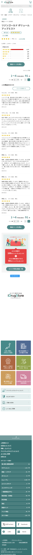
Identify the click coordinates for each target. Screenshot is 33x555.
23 (26, 499)
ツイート (15, 276)
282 (26, 511)
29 (26, 507)
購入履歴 (11, 11)
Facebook (24, 524)
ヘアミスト (23, 15)
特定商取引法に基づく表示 (8, 542)
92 (26, 476)
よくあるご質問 (5, 454)
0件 (28, 52)
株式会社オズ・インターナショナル (18, 549)
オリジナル (16, 15)
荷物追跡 (4, 544)
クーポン (21, 11)
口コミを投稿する (21, 88)
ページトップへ (16, 438)
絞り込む (6, 32)
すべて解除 (5, 35)
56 (26, 503)
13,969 (25, 479)
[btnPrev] (25, 79)
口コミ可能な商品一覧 (16, 269)
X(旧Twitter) (9, 524)
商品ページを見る (15, 64)
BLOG (24, 532)
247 (26, 491)
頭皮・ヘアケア (8, 15)
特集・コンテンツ (6, 448)
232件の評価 (22, 39)
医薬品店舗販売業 (23, 542)
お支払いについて (6, 445)
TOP (2, 15)
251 (26, 472)
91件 (27, 49)
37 (26, 483)
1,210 (26, 468)
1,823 (26, 515)
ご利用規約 (4, 540)
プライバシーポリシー (17, 540)
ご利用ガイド (5, 443)
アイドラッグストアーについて (10, 451)
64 (26, 487)
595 (26, 495)
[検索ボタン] (30, 6)
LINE (9, 532)
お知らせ (3, 456)
